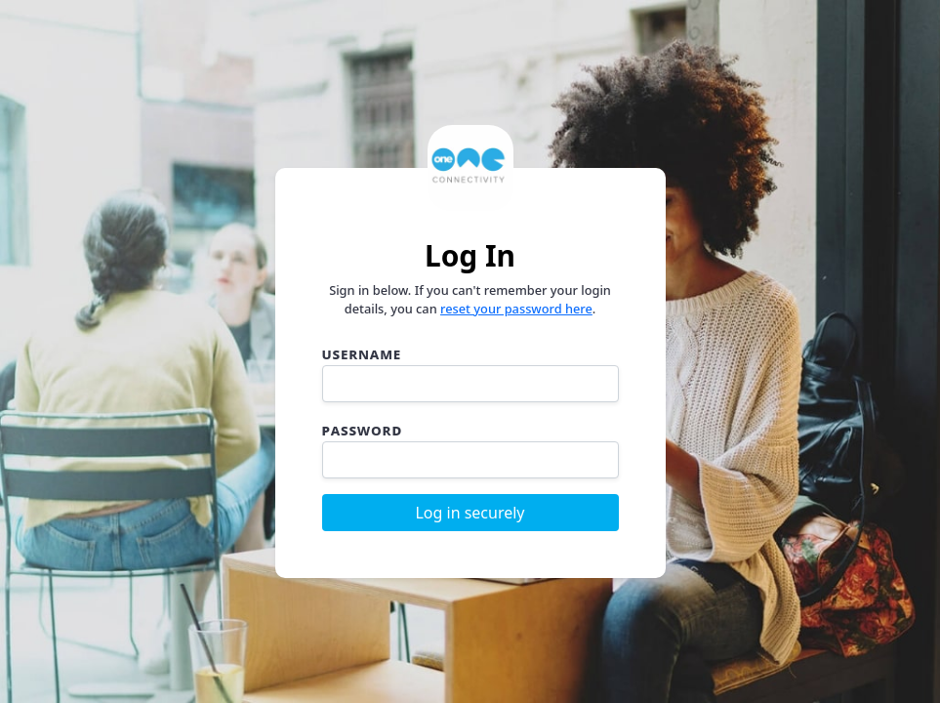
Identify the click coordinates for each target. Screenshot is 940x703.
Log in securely (469, 512)
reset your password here (516, 308)
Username (362, 353)
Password (362, 429)
